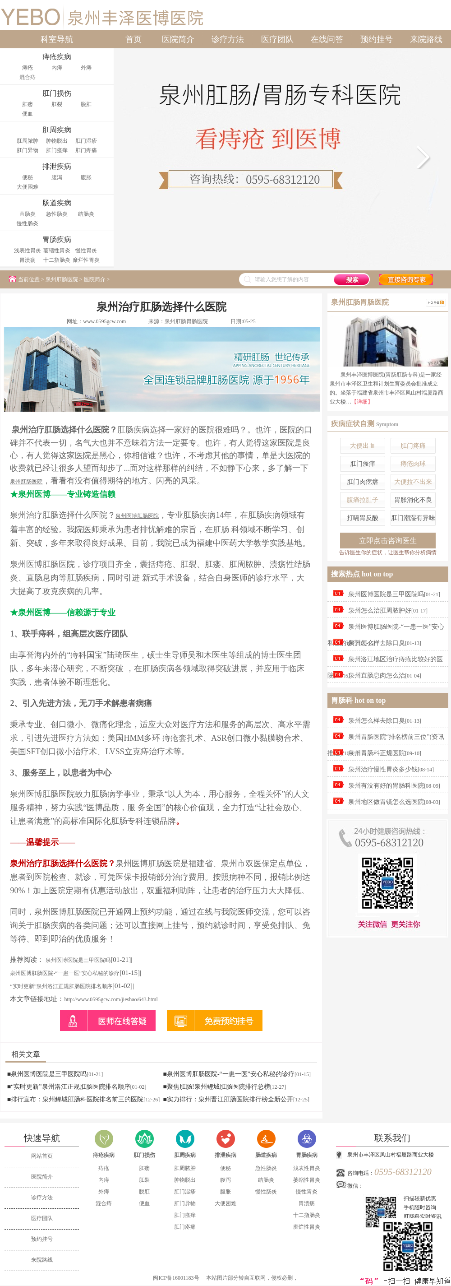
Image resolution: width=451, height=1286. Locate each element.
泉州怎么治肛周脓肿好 (379, 610)
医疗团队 (277, 39)
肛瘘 (27, 104)
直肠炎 (27, 214)
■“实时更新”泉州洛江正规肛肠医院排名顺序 (68, 1086)
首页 (133, 39)
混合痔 (27, 77)
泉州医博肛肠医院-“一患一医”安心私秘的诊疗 (65, 973)
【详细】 (362, 402)
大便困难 (27, 187)
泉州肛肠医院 (62, 279)
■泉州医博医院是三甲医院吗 (47, 1074)
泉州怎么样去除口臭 (376, 643)
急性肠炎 (57, 214)
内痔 (56, 68)
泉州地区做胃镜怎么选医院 (386, 802)
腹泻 (56, 177)
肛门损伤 (144, 1155)
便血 (27, 114)
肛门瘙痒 (57, 150)
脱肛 (86, 104)
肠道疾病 (266, 1155)
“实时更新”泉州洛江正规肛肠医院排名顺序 (61, 986)
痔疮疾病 (104, 1155)
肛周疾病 (185, 1155)
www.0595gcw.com (104, 321)
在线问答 (327, 39)
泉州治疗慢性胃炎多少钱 (383, 769)
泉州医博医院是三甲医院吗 (78, 960)
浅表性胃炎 (27, 250)
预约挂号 (376, 39)
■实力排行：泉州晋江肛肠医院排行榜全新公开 (228, 1099)
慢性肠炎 (27, 223)
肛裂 (56, 104)
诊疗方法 (228, 39)
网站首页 (42, 1156)
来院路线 (426, 39)
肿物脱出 (57, 141)
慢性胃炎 (86, 250)
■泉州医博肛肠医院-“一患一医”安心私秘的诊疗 (229, 1074)
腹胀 (86, 177)
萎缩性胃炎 (56, 250)
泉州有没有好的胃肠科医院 (386, 785)
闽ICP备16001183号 (176, 1278)
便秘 (27, 177)
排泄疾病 (225, 1155)
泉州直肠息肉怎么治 (376, 675)
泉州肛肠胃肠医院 (186, 321)
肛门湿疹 (86, 141)
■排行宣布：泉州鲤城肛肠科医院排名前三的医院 (75, 1099)
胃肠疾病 (307, 1155)
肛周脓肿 (27, 141)
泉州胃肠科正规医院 (376, 753)
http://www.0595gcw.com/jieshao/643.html (110, 999)
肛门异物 (27, 150)
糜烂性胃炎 (86, 260)
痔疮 (27, 68)
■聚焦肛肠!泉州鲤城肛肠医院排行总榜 (216, 1086)
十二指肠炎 (56, 260)
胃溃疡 (27, 260)
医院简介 (178, 39)
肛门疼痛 (86, 150)
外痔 (86, 68)
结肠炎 (86, 214)
